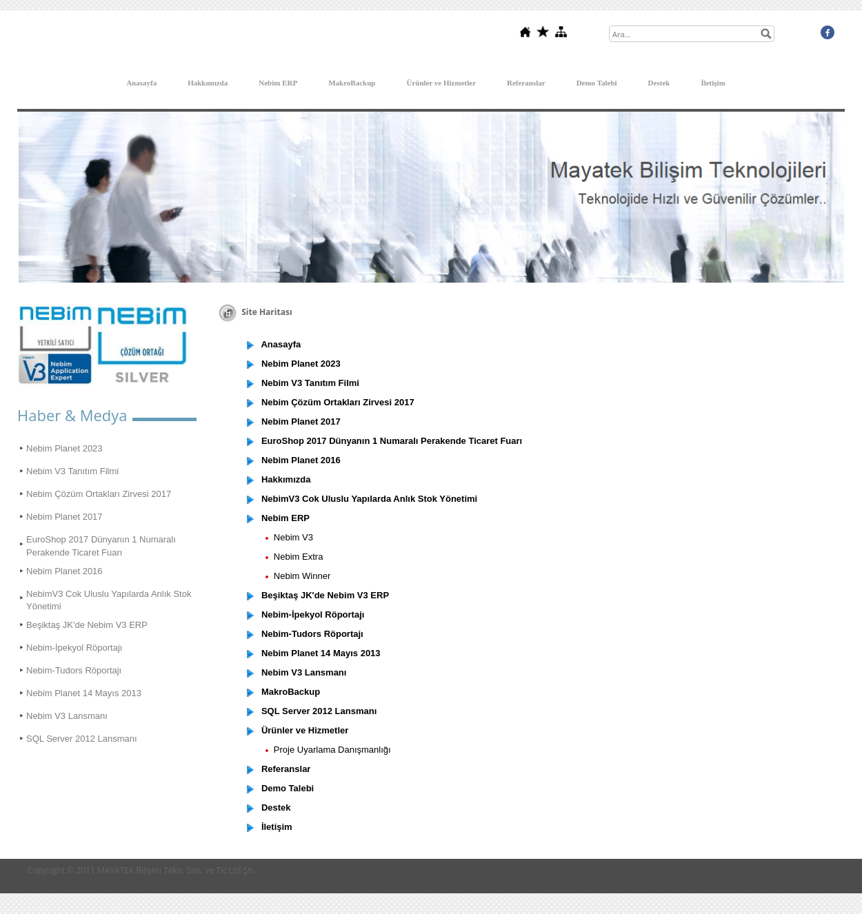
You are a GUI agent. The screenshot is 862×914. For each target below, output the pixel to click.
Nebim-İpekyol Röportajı (74, 647)
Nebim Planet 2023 (64, 448)
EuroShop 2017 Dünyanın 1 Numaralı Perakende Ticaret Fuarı (101, 545)
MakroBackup (351, 83)
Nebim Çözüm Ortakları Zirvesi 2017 (98, 494)
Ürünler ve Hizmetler (441, 83)
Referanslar (526, 83)
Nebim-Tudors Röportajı (73, 670)
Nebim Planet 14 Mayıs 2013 (83, 693)
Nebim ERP (278, 83)
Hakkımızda (208, 83)
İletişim (713, 83)
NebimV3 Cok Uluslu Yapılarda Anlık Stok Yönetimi (108, 600)
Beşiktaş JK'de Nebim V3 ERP (87, 625)
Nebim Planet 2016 (64, 571)
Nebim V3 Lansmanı (67, 716)
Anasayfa (141, 83)
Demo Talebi (597, 83)
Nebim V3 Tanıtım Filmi (72, 471)
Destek (659, 83)
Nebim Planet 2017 (64, 516)
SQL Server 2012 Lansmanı (81, 738)
